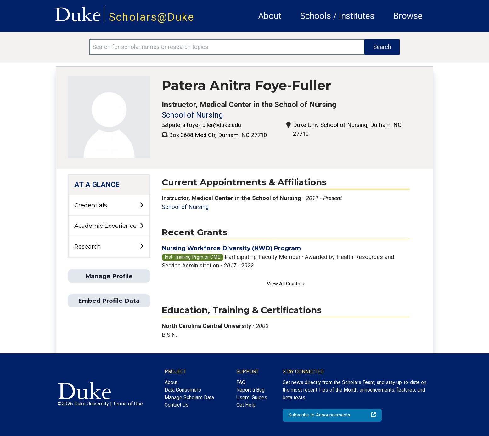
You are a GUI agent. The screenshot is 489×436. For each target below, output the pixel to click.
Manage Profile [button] (109, 276)
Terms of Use (128, 404)
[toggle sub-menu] (141, 205)
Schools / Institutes (337, 16)
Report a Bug (250, 390)
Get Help (246, 405)
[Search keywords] (226, 46)
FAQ (240, 382)
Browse (408, 16)
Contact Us (176, 405)
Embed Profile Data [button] (109, 300)
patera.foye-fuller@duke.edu (205, 125)
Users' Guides (251, 397)
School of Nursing (192, 115)
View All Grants (286, 284)
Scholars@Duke (151, 17)
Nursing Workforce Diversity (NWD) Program (231, 248)
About (269, 16)
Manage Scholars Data (189, 397)
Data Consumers (183, 390)
